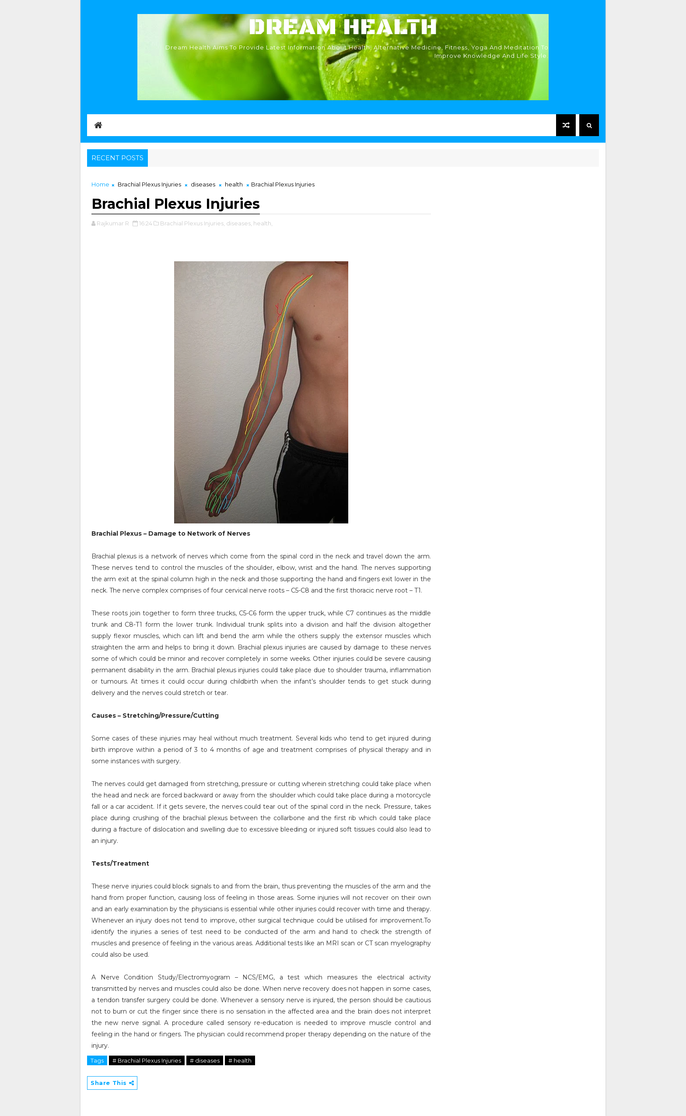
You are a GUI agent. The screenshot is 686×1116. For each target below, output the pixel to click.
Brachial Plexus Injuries (149, 184)
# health (240, 1060)
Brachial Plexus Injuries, (192, 223)
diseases (203, 184)
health (234, 184)
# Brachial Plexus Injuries (146, 1060)
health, (263, 223)
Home (100, 184)
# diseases (205, 1060)
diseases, (239, 223)
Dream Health (343, 27)
